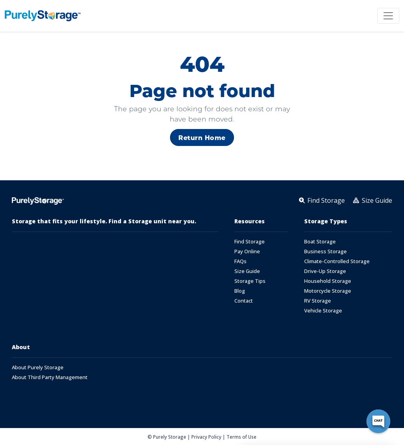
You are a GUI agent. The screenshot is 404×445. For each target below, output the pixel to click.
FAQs (240, 261)
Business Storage (325, 251)
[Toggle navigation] (388, 16)
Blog (239, 291)
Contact (243, 300)
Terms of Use (241, 437)
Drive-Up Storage (325, 271)
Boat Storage (320, 241)
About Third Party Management (50, 377)
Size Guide (247, 271)
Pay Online (247, 251)
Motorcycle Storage (327, 291)
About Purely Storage (38, 367)
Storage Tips (250, 281)
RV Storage (317, 300)
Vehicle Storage (323, 310)
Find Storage (249, 241)
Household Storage (327, 281)
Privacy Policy (206, 437)
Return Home (201, 137)
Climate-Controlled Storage (337, 261)
